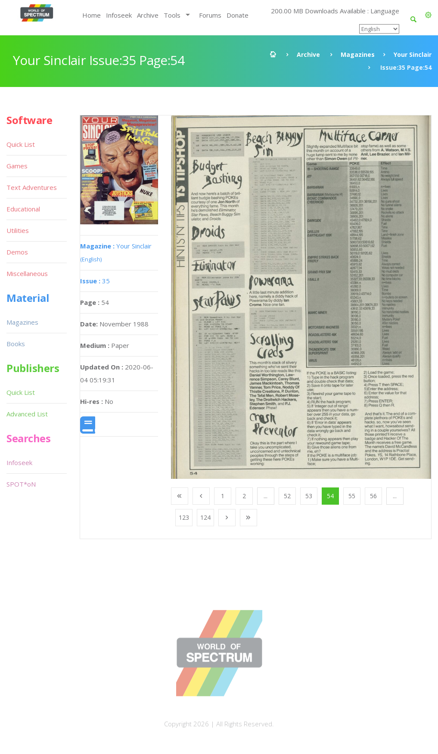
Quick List (20, 144)
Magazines (358, 54)
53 (308, 496)
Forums (210, 15)
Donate (238, 15)
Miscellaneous (27, 273)
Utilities (17, 230)
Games (17, 165)
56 (373, 496)
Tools (172, 15)
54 (330, 496)
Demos (17, 252)
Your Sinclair (413, 54)
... (265, 496)
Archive (147, 15)
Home (91, 15)
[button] (428, 15)
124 (205, 517)
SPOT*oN (21, 484)
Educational (23, 209)
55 (351, 496)
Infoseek (119, 15)
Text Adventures (31, 187)
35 (95, 280)
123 (184, 517)
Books (15, 343)
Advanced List (27, 414)
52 (287, 496)
